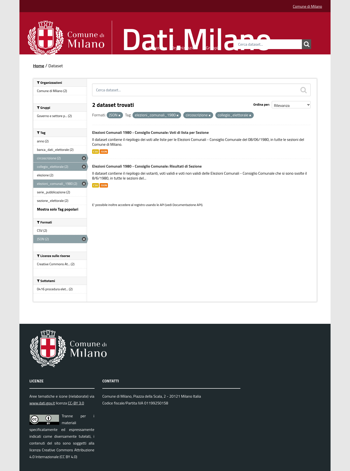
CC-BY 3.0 (76, 403)
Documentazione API (187, 204)
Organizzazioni (184, 47)
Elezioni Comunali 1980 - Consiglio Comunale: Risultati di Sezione (147, 166)
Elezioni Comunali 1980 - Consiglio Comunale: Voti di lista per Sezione (150, 132)
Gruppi (212, 47)
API (162, 204)
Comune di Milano (307, 6)
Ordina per (261, 104)
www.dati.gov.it (42, 403)
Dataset (156, 47)
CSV (95, 151)
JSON (104, 151)
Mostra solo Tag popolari (57, 209)
